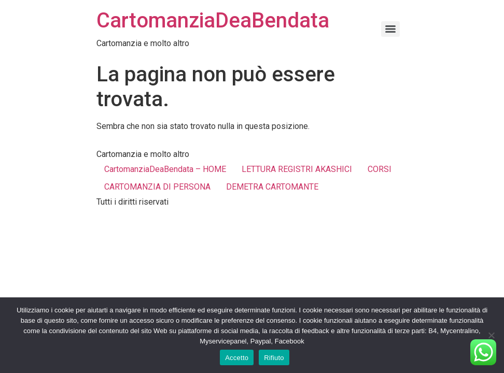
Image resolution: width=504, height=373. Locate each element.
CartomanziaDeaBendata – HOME (165, 169)
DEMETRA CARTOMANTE (272, 187)
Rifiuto (274, 358)
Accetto (236, 358)
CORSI (379, 169)
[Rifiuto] (491, 335)
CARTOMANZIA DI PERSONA (157, 187)
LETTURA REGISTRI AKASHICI (297, 169)
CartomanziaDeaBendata (212, 20)
